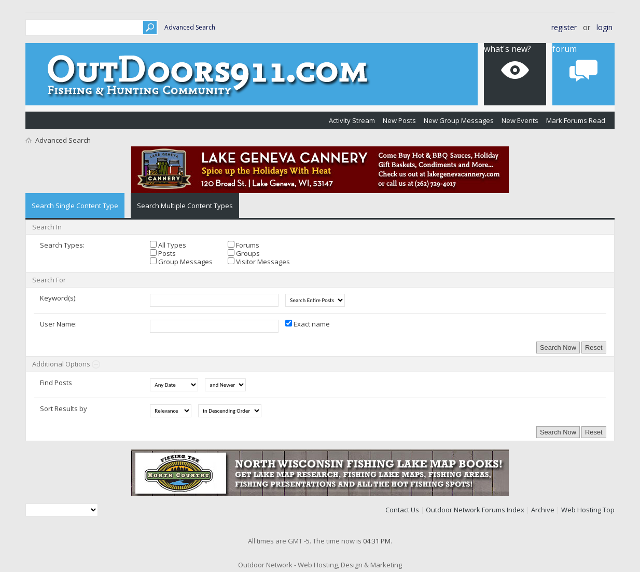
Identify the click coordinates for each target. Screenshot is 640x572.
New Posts (399, 120)
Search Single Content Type (75, 205)
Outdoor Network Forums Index (475, 509)
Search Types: (62, 245)
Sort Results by (63, 408)
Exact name (307, 324)
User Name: (58, 324)
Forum (564, 49)
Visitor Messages (259, 261)
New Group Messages (459, 120)
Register (564, 27)
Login (604, 27)
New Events (520, 120)
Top (609, 509)
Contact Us (402, 509)
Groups (244, 253)
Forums (243, 245)
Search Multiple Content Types (185, 205)
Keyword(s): (58, 298)
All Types (168, 245)
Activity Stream (352, 120)
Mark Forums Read (575, 120)
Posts (163, 253)
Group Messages (181, 261)
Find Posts (56, 382)
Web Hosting (581, 509)
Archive (542, 509)
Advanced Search (189, 27)
